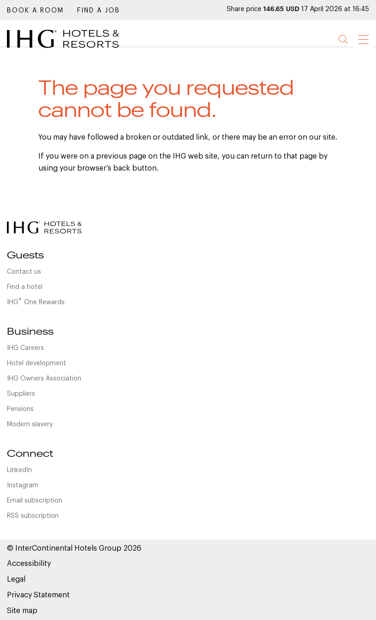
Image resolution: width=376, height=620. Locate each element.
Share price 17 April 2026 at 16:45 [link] (298, 9)
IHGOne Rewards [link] (36, 301)
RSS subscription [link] (33, 516)
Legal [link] (16, 579)
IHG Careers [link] (25, 348)
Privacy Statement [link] (38, 595)
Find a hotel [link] (24, 287)
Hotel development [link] (36, 363)
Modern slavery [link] (30, 424)
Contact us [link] (24, 272)
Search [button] (343, 39)
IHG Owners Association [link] (44, 378)
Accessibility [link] (29, 563)
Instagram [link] (22, 485)
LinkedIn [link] (19, 470)
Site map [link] (22, 610)
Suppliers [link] (21, 394)
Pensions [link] (20, 409)
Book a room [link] (35, 10)
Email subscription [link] (34, 500)
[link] (76, 50)
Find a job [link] (98, 10)
